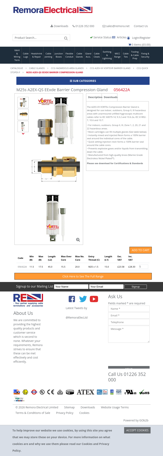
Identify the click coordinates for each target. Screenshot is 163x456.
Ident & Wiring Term (17, 55)
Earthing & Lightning (107, 55)
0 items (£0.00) (139, 44)
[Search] (66, 37)
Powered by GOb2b (135, 420)
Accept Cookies (137, 430)
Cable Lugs (26, 55)
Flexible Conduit (69, 55)
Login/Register (138, 38)
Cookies (84, 413)
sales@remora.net (116, 26)
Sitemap (69, 407)
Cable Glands (79, 55)
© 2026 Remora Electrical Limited (37, 407)
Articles (119, 37)
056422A (22, 266)
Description (95, 97)
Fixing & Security (145, 55)
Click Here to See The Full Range (83, 276)
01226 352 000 (83, 26)
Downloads (59, 26)
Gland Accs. (88, 55)
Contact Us (141, 26)
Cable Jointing (48, 55)
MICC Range (117, 55)
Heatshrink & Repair (36, 55)
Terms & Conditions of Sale (33, 413)
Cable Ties (126, 55)
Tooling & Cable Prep (135, 55)
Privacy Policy (64, 413)
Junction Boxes (59, 55)
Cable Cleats (97, 55)
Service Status (101, 37)
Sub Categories (83, 81)
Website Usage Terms (115, 407)
